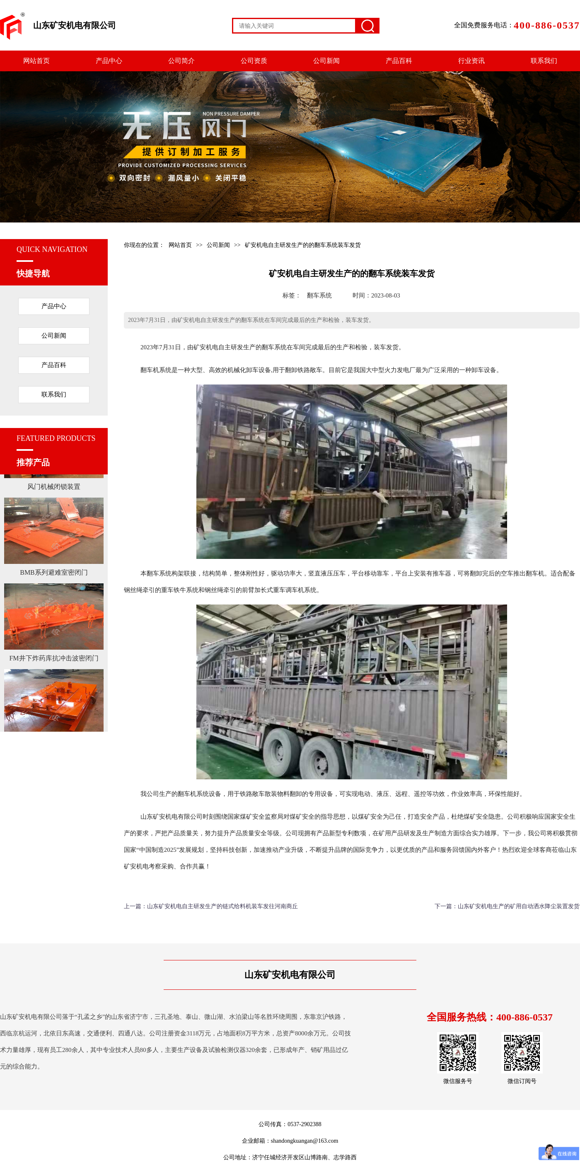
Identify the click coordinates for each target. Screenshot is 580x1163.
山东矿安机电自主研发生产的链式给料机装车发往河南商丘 (222, 906)
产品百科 (399, 60)
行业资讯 (471, 60)
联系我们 (544, 60)
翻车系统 (319, 295)
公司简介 (181, 60)
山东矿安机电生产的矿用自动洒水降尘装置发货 (519, 906)
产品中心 (109, 60)
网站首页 (36, 60)
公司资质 (254, 60)
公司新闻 (326, 60)
